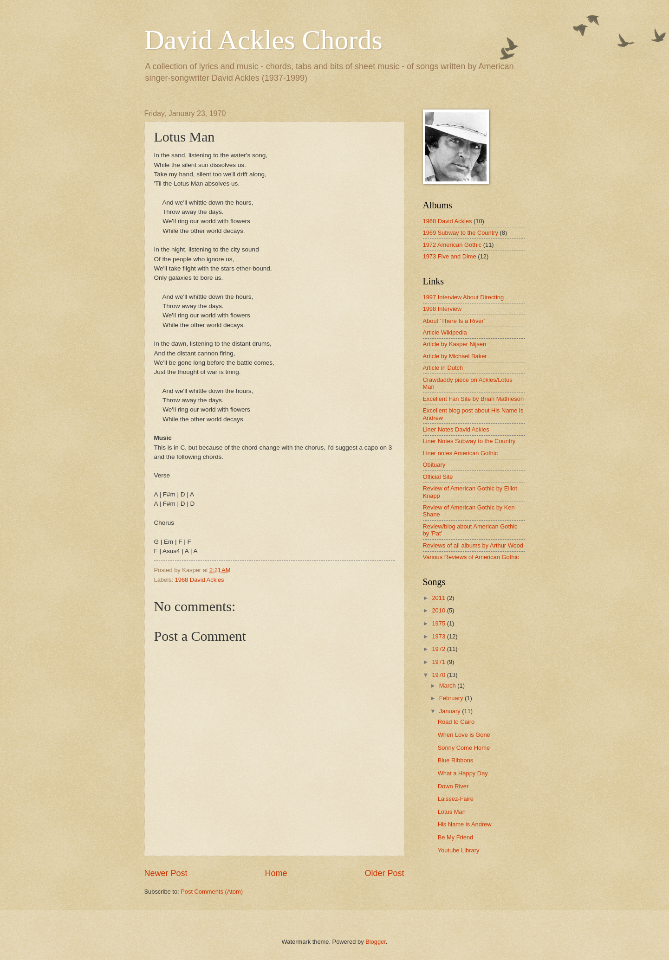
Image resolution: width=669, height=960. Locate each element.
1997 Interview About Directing (463, 297)
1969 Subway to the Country (460, 232)
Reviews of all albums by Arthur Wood (473, 545)
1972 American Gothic (452, 244)
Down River (453, 786)
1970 (439, 674)
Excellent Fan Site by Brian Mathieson (473, 398)
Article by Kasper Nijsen (455, 344)
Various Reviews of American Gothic (471, 557)
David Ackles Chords (263, 40)
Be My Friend (456, 837)
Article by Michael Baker (455, 356)
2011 (439, 597)
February (452, 698)
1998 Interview (442, 308)
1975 (439, 623)
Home (276, 873)
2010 (439, 610)
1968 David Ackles (199, 579)
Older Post (384, 873)
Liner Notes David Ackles (456, 429)
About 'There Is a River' (454, 320)
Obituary (434, 464)
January (450, 711)
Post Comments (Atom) (212, 891)
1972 (439, 648)
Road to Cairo (456, 721)
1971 (439, 661)
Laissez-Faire (456, 798)
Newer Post (166, 873)
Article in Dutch (443, 367)
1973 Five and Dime (449, 256)
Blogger (375, 941)
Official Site (438, 476)
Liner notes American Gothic (460, 453)
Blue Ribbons (456, 760)
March (448, 685)
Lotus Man (452, 811)
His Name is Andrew (465, 824)
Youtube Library (459, 850)
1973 (439, 636)
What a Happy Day (463, 773)
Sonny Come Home (464, 747)
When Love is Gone (464, 734)
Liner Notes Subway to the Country (469, 441)
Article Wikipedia (445, 332)
